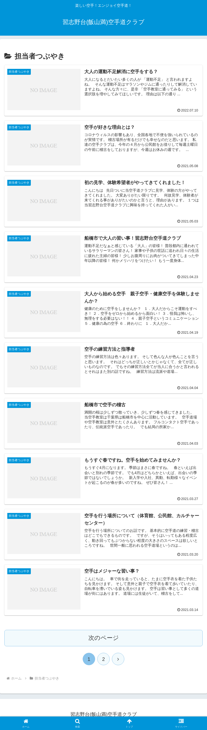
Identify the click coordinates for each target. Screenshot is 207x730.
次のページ (103, 637)
